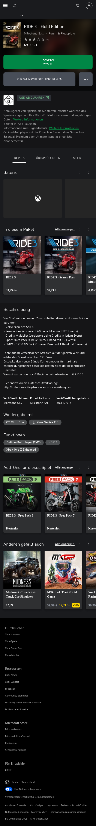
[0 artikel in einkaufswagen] (79, 6)
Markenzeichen (39, 811)
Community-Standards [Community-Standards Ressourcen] (16, 695)
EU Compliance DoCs (16, 818)
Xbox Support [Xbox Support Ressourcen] (12, 681)
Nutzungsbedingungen (16, 811)
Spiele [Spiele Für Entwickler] (8, 769)
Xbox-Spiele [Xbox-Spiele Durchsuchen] (11, 641)
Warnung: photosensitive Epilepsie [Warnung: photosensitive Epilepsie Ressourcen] (23, 702)
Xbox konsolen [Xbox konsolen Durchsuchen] (12, 634)
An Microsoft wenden (16, 805)
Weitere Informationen (28, 119)
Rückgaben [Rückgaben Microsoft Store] (10, 743)
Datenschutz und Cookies (74, 805)
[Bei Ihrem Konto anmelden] (89, 6)
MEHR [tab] (77, 158)
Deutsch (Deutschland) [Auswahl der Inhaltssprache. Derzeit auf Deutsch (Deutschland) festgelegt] (23, 782)
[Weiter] (88, 173)
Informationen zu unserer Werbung (68, 811)
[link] (22, 265)
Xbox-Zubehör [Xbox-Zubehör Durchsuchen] (12, 655)
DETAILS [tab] (19, 158)
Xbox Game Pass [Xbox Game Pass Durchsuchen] (13, 648)
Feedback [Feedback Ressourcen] (10, 688)
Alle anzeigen (65, 229)
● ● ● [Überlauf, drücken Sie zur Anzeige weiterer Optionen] (86, 79)
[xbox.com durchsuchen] (15, 5)
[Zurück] (79, 173)
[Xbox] (11, 15)
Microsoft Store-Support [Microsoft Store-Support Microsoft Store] (17, 736)
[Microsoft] (47, 3)
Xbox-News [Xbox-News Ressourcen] (11, 674)
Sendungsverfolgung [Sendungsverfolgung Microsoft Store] (15, 749)
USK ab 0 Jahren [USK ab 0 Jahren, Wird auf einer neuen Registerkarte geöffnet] (34, 98)
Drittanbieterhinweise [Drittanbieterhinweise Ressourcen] (16, 709)
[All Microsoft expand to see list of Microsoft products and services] (5, 6)
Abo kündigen (37, 805)
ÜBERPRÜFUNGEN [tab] (48, 158)
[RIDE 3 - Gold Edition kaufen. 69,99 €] (48, 62)
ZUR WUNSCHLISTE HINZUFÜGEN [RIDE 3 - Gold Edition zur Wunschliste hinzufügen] (39, 79)
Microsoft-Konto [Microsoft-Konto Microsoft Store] (13, 729)
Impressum (52, 805)
